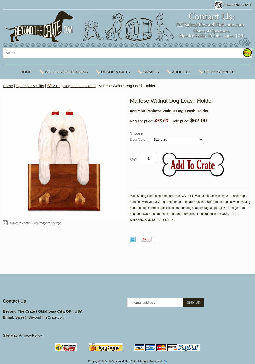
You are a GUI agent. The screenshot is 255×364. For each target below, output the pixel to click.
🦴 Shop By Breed (216, 72)
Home (26, 72)
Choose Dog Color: (139, 136)
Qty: (133, 159)
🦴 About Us (178, 72)
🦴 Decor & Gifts (112, 72)
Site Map (10, 335)
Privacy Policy (30, 335)
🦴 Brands (148, 72)
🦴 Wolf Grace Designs (63, 72)
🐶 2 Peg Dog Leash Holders (71, 86)
